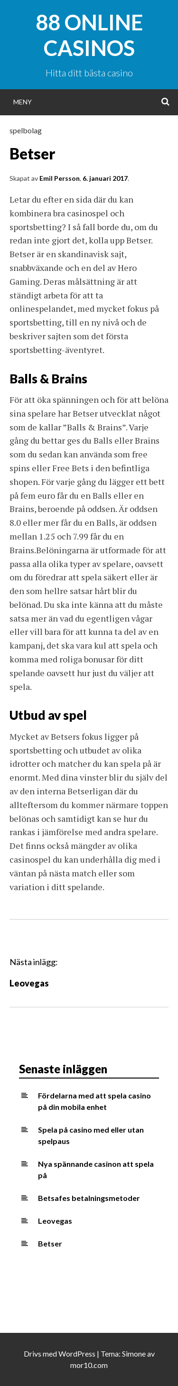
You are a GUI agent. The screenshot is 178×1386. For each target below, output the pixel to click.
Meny (22, 102)
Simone (134, 1353)
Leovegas (29, 983)
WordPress (76, 1353)
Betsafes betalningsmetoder (89, 1197)
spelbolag (25, 130)
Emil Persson (59, 178)
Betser (50, 1243)
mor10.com (89, 1364)
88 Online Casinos (89, 35)
